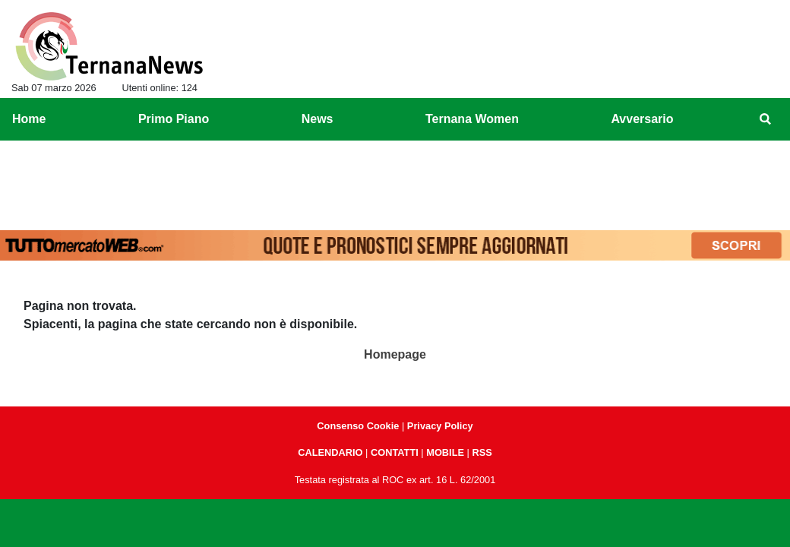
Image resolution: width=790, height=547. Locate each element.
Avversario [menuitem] (642, 118)
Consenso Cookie (358, 426)
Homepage (395, 354)
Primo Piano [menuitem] (173, 118)
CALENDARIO (330, 452)
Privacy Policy (440, 426)
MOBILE (445, 452)
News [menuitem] (317, 118)
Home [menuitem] (29, 118)
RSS (481, 452)
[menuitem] (766, 119)
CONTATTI (395, 452)
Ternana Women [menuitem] (472, 118)
